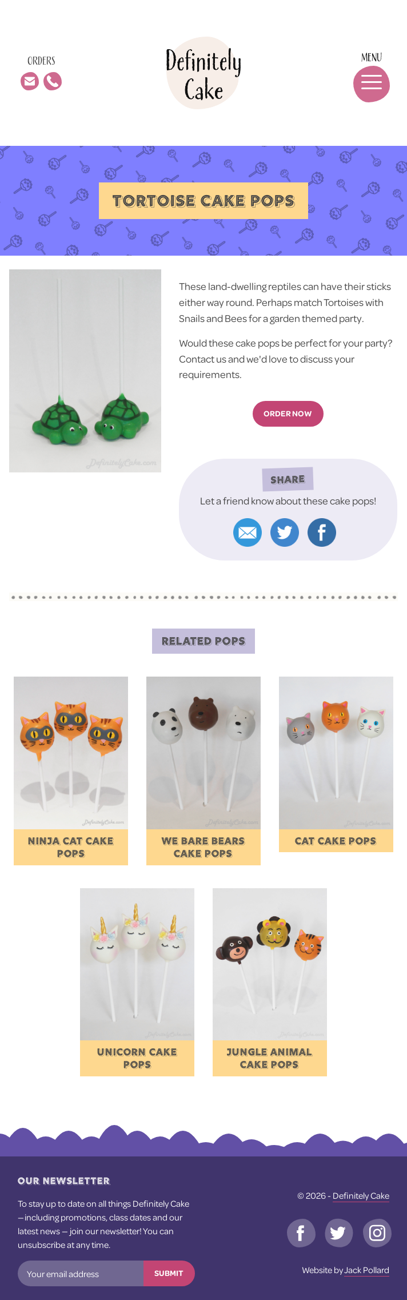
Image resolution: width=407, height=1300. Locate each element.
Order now (288, 413)
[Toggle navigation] (366, 73)
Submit (168, 1273)
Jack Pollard (366, 1269)
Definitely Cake (361, 1195)
